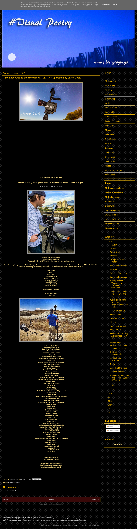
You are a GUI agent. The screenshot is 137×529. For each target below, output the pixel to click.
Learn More (106, 5)
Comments (112, 431)
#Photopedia (110, 81)
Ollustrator (83, 525)
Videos (18, 482)
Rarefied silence (117, 372)
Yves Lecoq (110, 175)
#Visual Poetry (111, 85)
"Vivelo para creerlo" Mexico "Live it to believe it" (119, 293)
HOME (108, 73)
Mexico (108, 130)
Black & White (111, 94)
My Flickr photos (112, 197)
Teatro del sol (116, 364)
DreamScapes (111, 99)
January (114, 245)
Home (51, 500)
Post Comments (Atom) (55, 505)
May (112, 385)
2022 (110, 412)
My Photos (109, 134)
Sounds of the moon (118, 368)
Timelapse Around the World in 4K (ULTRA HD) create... (119, 377)
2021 (110, 409)
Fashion (108, 103)
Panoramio (110, 201)
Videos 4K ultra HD (113, 170)
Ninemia (113, 322)
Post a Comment (11, 491)
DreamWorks (110, 206)
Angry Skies (110, 90)
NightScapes (110, 139)
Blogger (97, 525)
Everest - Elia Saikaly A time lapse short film (119, 335)
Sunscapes (110, 157)
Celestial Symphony (118, 273)
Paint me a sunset (118, 326)
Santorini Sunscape (118, 266)
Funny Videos (111, 112)
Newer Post (7, 500)
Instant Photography (114, 121)
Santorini (109, 148)
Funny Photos (111, 108)
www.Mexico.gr (111, 215)
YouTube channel (112, 210)
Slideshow (109, 152)
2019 (110, 401)
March (113, 249)
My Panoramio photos (114, 188)
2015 (110, 241)
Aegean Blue (115, 330)
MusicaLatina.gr (112, 224)
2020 (110, 405)
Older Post (95, 500)
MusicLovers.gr (111, 228)
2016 (110, 393)
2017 (110, 397)
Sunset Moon (115, 315)
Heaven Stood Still (118, 311)
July (112, 389)
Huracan (113, 269)
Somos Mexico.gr (112, 219)
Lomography (110, 126)
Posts (110, 427)
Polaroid (108, 143)
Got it (115, 5)
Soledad (113, 256)
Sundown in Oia (117, 318)
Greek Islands (111, 117)
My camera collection (114, 192)
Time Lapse (11, 482)
